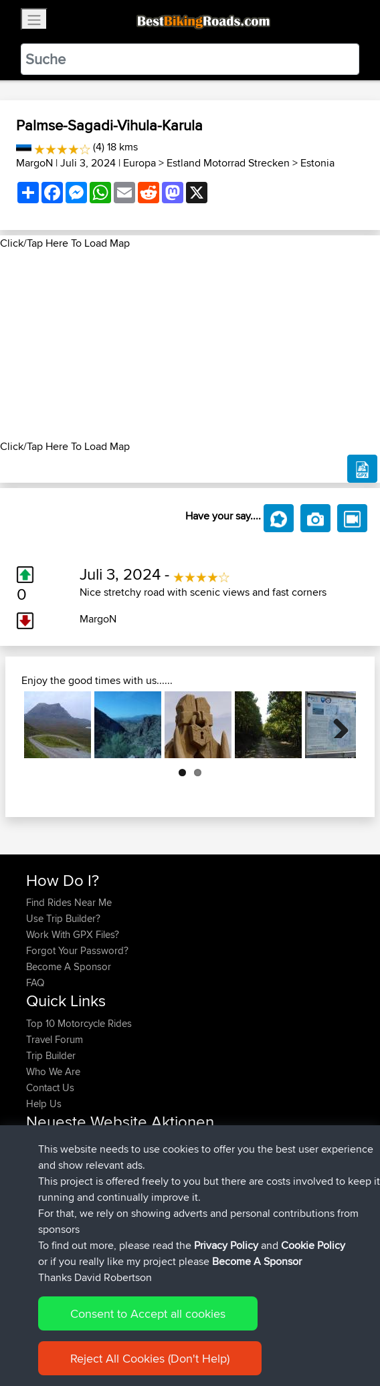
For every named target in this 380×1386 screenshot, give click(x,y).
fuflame (43, 1208)
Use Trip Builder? (63, 918)
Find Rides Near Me (69, 902)
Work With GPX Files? (72, 934)
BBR (147, 1144)
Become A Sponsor (68, 966)
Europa (139, 162)
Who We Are (53, 1071)
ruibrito (43, 1176)
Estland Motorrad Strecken (228, 162)
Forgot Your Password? (77, 950)
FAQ (35, 982)
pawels (43, 1160)
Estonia (317, 162)
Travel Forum (54, 1039)
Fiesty (40, 1225)
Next (335, 724)
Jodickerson (54, 1192)
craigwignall (53, 1144)
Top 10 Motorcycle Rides (79, 1023)
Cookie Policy (313, 1349)
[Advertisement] (190, 345)
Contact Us (50, 1087)
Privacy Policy (226, 1349)
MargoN (34, 162)
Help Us (44, 1103)
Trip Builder (51, 1055)
